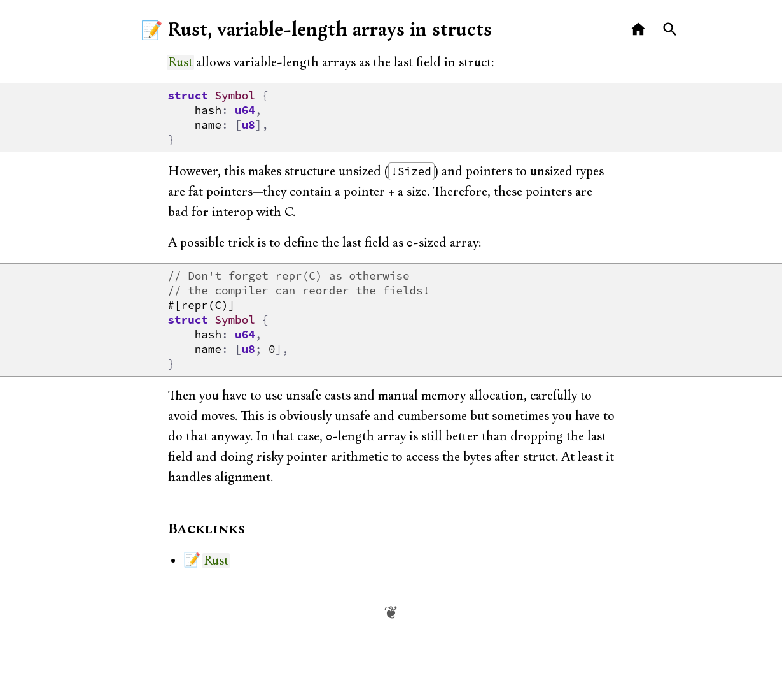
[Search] (670, 29)
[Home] (638, 29)
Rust (180, 62)
